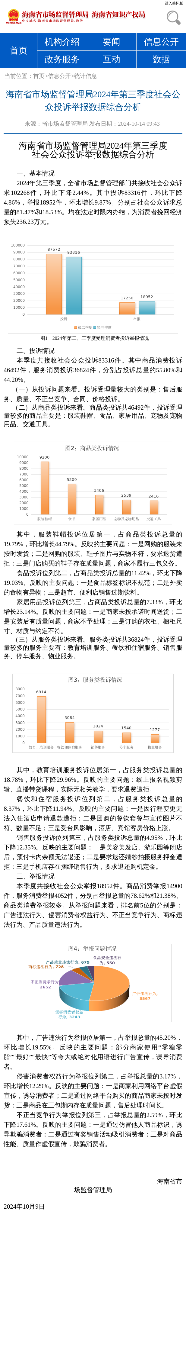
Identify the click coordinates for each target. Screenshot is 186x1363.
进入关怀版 (174, 3)
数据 (161, 59)
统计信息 (85, 76)
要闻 (111, 42)
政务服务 (62, 59)
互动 (111, 59)
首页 (18, 50)
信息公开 (161, 42)
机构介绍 (62, 42)
